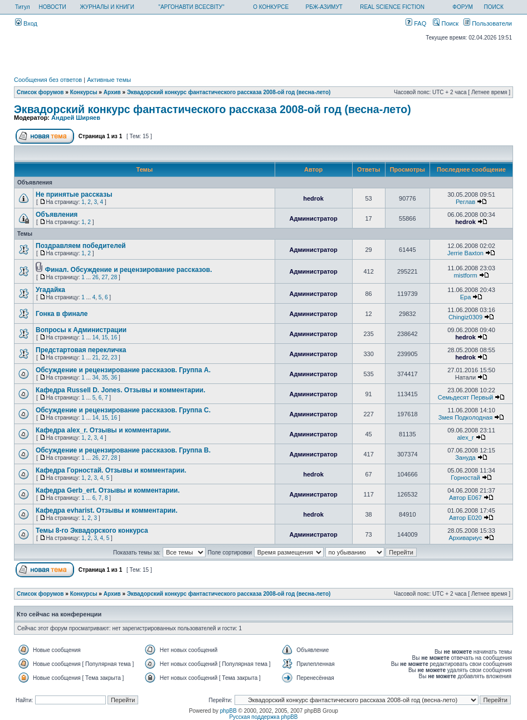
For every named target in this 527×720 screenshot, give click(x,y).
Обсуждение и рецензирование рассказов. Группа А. (123, 370)
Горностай (465, 477)
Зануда (465, 457)
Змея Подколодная (465, 417)
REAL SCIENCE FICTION (392, 7)
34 (95, 377)
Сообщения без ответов (48, 79)
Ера (465, 297)
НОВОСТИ (52, 7)
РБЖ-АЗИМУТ (324, 7)
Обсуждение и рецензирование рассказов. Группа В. (123, 450)
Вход (26, 23)
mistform (465, 275)
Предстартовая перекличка (81, 350)
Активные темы (109, 79)
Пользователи (487, 23)
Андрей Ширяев (75, 117)
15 (104, 337)
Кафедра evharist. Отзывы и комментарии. (107, 510)
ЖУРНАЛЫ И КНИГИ (107, 7)
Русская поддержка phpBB (263, 717)
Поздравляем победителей (81, 246)
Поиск (445, 23)
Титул (22, 7)
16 (114, 337)
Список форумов (40, 92)
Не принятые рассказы (74, 194)
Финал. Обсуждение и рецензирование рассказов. (128, 270)
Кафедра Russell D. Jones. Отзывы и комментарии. (121, 390)
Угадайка (50, 290)
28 (114, 277)
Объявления (56, 214)
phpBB (228, 711)
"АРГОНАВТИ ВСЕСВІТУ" (191, 7)
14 (95, 337)
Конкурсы (83, 92)
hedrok (313, 198)
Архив (112, 92)
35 (104, 377)
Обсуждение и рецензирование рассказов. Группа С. (123, 410)
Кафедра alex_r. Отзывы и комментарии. (103, 430)
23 (114, 357)
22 (104, 357)
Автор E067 (465, 497)
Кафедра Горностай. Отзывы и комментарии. (111, 470)
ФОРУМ (462, 7)
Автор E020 (465, 517)
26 (95, 277)
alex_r (465, 437)
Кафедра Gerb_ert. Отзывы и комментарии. (108, 490)
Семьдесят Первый (465, 397)
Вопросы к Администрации (81, 330)
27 (104, 277)
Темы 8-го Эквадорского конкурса (92, 530)
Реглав (465, 201)
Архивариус (465, 537)
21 (95, 357)
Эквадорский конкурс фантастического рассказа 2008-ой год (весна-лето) (228, 92)
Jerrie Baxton (465, 253)
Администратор (313, 218)
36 (114, 377)
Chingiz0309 (465, 317)
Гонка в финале (61, 314)
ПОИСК (494, 7)
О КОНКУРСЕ (271, 7)
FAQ (416, 23)
